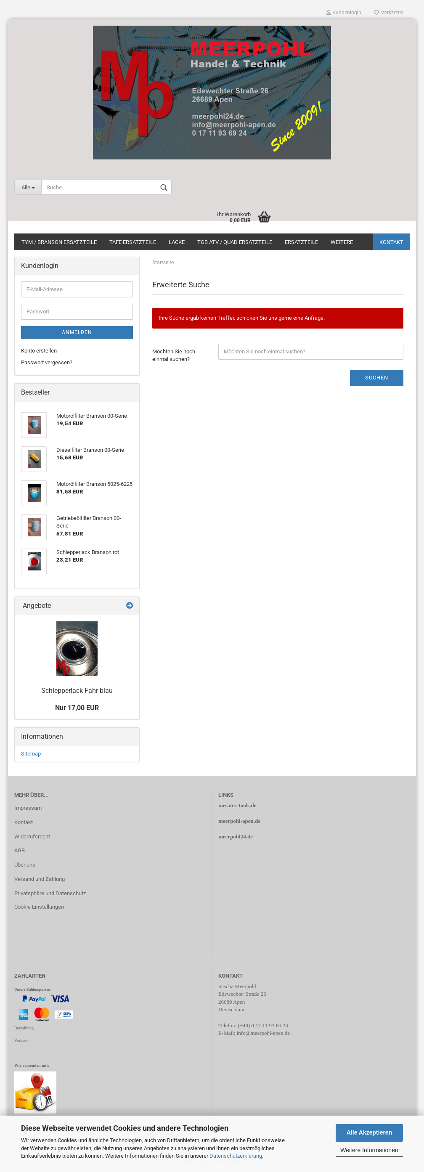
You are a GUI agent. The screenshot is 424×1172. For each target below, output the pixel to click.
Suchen (376, 377)
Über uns (24, 865)
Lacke (177, 242)
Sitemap (31, 753)
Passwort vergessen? (46, 362)
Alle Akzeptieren (369, 1132)
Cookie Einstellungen (39, 907)
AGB (19, 850)
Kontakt (391, 242)
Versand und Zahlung (39, 879)
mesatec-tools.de (237, 805)
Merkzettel (388, 13)
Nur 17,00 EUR (77, 708)
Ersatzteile (301, 242)
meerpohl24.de (235, 836)
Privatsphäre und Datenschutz (50, 893)
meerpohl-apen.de (239, 821)
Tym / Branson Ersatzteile (59, 242)
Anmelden (77, 332)
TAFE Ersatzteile (132, 242)
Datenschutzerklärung (235, 1156)
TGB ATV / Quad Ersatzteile (234, 242)
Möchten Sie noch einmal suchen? (173, 355)
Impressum (28, 808)
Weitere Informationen (369, 1150)
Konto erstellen (39, 350)
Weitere (342, 242)
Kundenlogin (343, 13)
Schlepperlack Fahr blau (77, 691)
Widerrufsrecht (32, 836)
